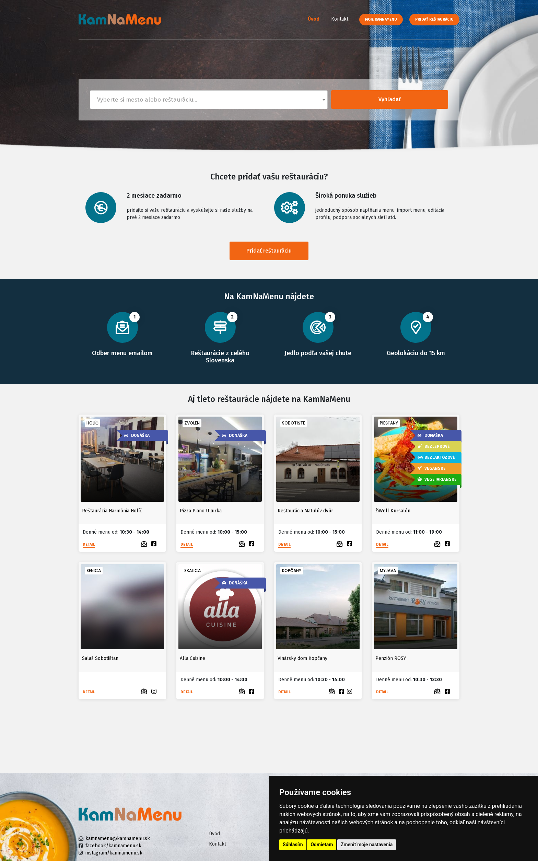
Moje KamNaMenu (381, 19)
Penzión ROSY (390, 658)
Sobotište (293, 423)
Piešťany (389, 423)
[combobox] (209, 99)
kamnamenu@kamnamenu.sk (117, 838)
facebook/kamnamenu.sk (113, 846)
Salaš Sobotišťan (100, 658)
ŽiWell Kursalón (392, 511)
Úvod (313, 19)
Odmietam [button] (322, 844)
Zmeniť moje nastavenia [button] (367, 844)
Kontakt (339, 19)
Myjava (388, 570)
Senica (93, 570)
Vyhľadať (389, 99)
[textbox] (208, 99)
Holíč (92, 423)
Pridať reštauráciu (434, 19)
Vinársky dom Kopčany (302, 658)
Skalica (192, 570)
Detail (89, 544)
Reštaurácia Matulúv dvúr (305, 511)
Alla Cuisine (192, 658)
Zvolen (192, 423)
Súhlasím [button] (293, 844)
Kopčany (291, 570)
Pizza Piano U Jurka (201, 511)
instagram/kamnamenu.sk (113, 853)
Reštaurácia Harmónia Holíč (112, 511)
